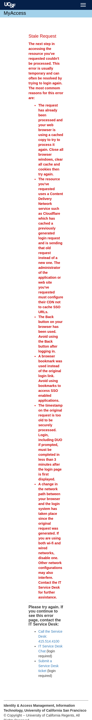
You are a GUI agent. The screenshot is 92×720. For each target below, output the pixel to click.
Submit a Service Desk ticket (48, 666)
